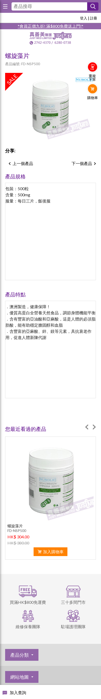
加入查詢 (18, 692)
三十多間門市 (73, 602)
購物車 (92, 98)
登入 (83, 18)
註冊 (93, 18)
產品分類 (19, 655)
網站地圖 (19, 677)
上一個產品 (23, 163)
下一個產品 (82, 163)
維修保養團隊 (28, 626)
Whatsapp (92, 108)
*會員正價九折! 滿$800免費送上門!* (50, 26)
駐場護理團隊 (73, 626)
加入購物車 (53, 551)
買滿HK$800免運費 (28, 602)
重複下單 (92, 77)
